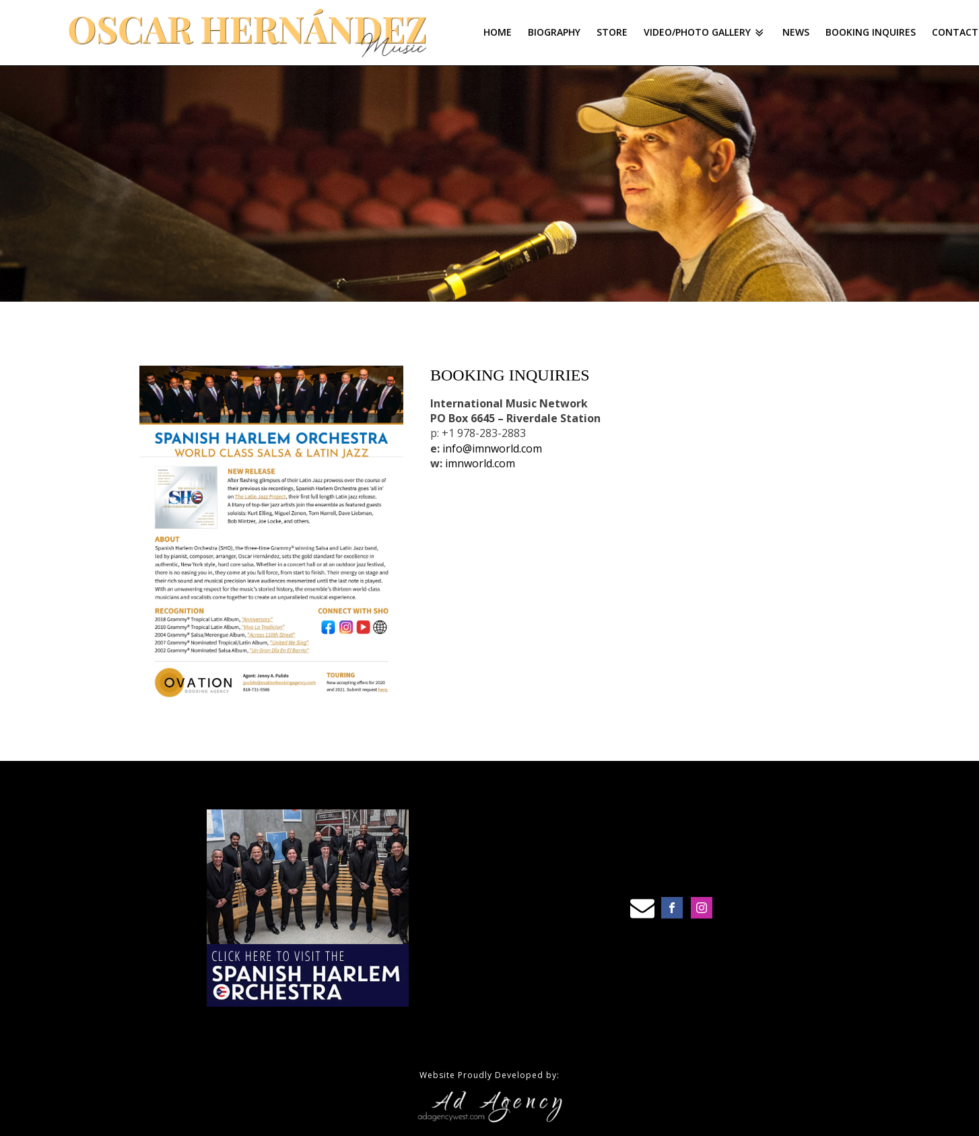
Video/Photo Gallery (705, 32)
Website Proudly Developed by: (489, 1075)
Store (612, 32)
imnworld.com (480, 463)
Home (497, 32)
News (795, 32)
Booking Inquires (870, 32)
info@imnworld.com (492, 448)
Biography (554, 32)
